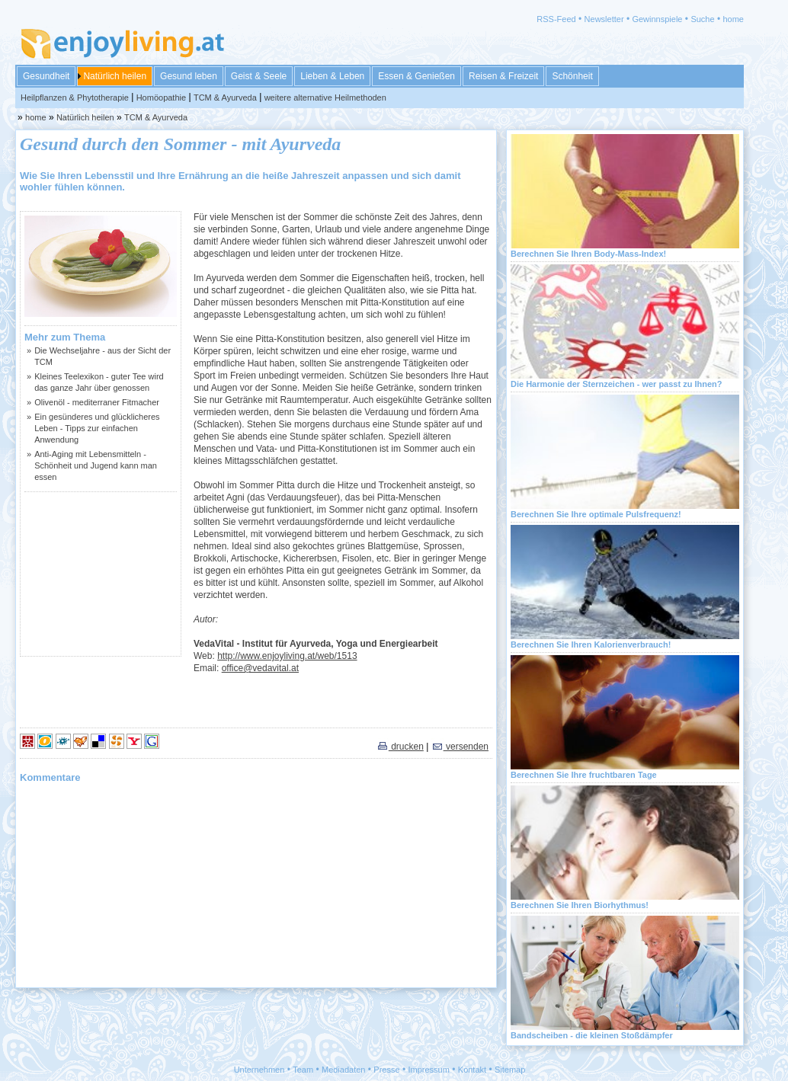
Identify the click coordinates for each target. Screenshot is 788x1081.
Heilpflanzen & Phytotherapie (75, 97)
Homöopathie (161, 97)
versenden (459, 746)
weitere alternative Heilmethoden (325, 97)
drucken (400, 746)
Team (303, 1069)
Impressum (429, 1069)
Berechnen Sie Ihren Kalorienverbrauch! (591, 644)
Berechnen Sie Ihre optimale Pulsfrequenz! (596, 514)
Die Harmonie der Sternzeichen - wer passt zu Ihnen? (616, 384)
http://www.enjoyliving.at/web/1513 (287, 656)
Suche (702, 19)
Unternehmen (259, 1069)
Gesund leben (188, 76)
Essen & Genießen (416, 76)
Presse (386, 1069)
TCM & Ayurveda (225, 97)
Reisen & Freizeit (503, 76)
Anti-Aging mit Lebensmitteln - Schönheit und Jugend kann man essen (95, 465)
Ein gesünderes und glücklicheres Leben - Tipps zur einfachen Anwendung (97, 428)
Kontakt (472, 1069)
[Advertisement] (100, 573)
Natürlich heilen (114, 76)
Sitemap (510, 1069)
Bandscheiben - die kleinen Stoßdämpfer (592, 1035)
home (733, 19)
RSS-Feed (556, 19)
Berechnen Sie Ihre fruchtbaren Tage (584, 774)
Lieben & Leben (332, 76)
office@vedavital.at (260, 668)
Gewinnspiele (657, 19)
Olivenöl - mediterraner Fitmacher (96, 402)
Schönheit (572, 76)
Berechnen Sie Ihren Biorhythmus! (580, 905)
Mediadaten (344, 1069)
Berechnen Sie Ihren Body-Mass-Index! (588, 253)
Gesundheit (46, 76)
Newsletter (604, 19)
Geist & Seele (259, 76)
